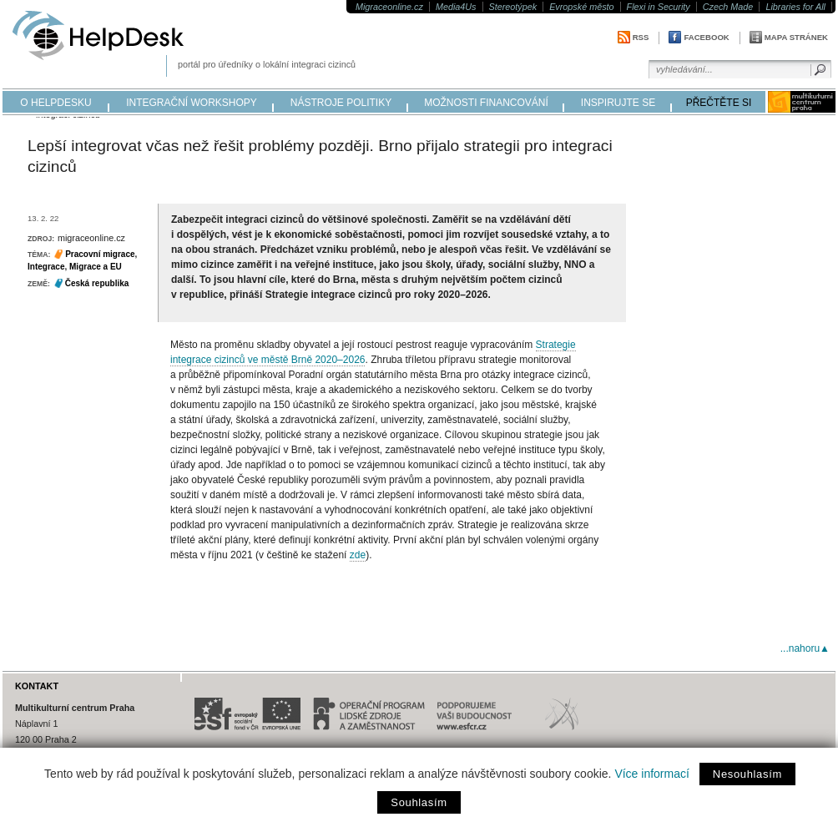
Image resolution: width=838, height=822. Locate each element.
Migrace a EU (95, 266)
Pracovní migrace (99, 254)
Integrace (46, 266)
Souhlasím (419, 802)
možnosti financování (486, 102)
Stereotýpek (513, 7)
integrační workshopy (191, 102)
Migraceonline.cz (389, 7)
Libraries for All (795, 7)
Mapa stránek (796, 37)
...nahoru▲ (805, 648)
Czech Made (728, 7)
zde (358, 555)
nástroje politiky (340, 102)
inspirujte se (618, 102)
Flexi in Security (658, 7)
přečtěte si (719, 102)
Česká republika (97, 283)
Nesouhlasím (747, 774)
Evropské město (581, 7)
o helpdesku (55, 102)
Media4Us (456, 7)
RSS (641, 37)
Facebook (706, 37)
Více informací (651, 773)
